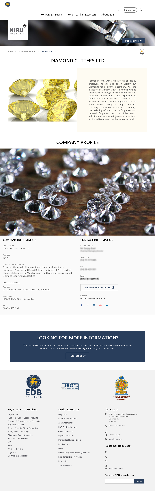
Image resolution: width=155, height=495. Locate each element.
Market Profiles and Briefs (69, 440)
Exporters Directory (27, 51)
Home (10, 51)
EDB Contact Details (67, 427)
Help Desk (62, 414)
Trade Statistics (65, 465)
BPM (10, 445)
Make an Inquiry (133, 40)
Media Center (64, 444)
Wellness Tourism (15, 449)
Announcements (65, 422)
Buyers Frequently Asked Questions (74, 452)
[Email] (119, 481)
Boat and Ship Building (18, 438)
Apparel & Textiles (16, 424)
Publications (63, 461)
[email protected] (89, 278)
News (60, 448)
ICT (9, 442)
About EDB (108, 13)
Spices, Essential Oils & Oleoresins (23, 428)
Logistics (12, 452)
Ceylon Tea (13, 414)
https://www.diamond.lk (92, 298)
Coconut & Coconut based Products (24, 421)
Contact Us (76, 355)
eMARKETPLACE (65, 431)
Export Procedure (66, 435)
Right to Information (67, 418)
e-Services (130, 4)
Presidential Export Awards (70, 457)
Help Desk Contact (116, 468)
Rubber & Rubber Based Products (23, 418)
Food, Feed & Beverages (19, 431)
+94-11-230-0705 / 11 (117, 425)
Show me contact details (98, 287)
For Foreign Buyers (52, 13)
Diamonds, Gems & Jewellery (20, 435)
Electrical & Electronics (18, 455)
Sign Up (139, 481)
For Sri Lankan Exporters (82, 13)
